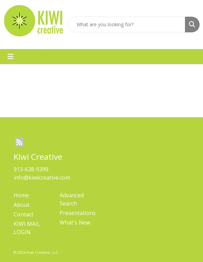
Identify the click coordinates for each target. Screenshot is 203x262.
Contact (23, 214)
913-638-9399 (31, 169)
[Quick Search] (126, 24)
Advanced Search (72, 199)
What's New (75, 222)
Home (21, 195)
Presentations (78, 213)
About (21, 205)
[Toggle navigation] (10, 56)
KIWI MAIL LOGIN (27, 228)
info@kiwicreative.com (42, 177)
